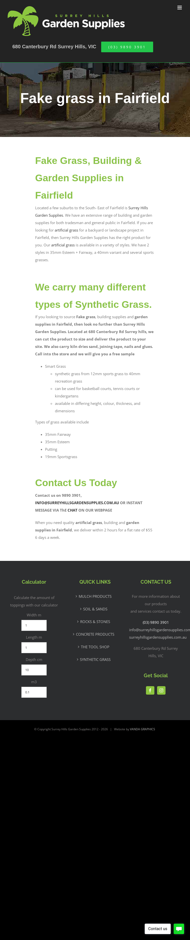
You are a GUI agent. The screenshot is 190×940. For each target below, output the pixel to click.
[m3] (34, 692)
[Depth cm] (34, 670)
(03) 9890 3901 (156, 622)
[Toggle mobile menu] (180, 7)
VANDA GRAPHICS (142, 729)
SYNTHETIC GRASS (95, 659)
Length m (34, 637)
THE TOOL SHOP (95, 646)
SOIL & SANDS (95, 608)
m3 (34, 681)
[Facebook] (150, 690)
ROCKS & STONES (95, 621)
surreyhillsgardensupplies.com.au (158, 637)
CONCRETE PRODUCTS (95, 634)
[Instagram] (161, 690)
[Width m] (34, 625)
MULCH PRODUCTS (95, 596)
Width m (34, 614)
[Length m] (34, 647)
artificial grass (66, 230)
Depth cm (34, 659)
